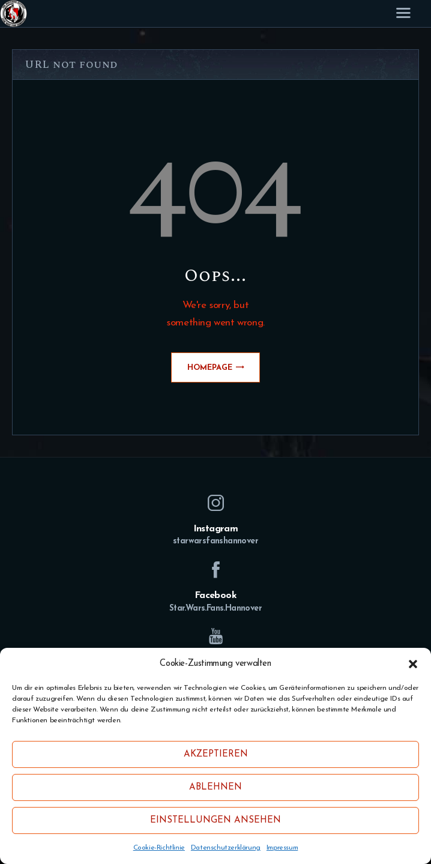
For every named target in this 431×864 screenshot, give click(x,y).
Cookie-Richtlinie (159, 847)
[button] (413, 664)
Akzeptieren (216, 754)
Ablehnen (215, 787)
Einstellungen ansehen (215, 820)
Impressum (282, 847)
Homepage (209, 368)
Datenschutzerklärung (226, 847)
